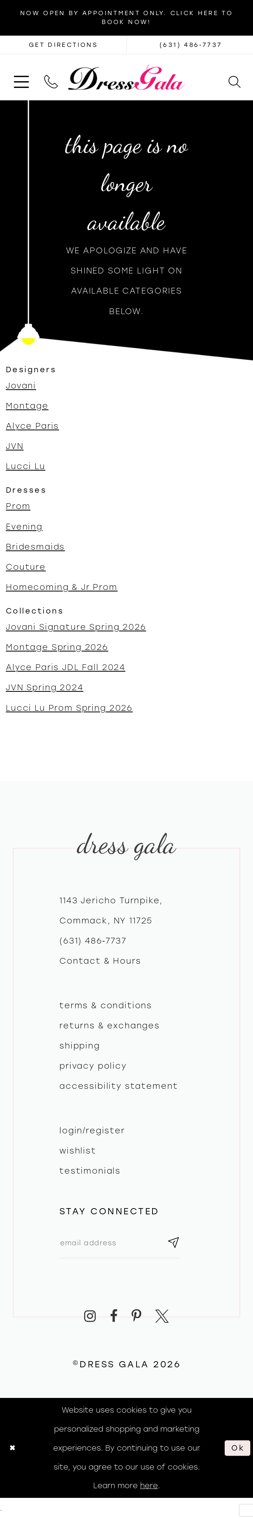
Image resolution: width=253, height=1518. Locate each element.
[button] (21, 77)
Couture (26, 567)
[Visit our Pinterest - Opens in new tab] (136, 1316)
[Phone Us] (51, 77)
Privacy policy (93, 1066)
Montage (27, 406)
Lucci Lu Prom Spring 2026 (69, 708)
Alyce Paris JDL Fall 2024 (65, 667)
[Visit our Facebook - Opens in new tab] (113, 1316)
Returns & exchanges (109, 1025)
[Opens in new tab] (63, 45)
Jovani (21, 385)
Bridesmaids (35, 547)
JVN (15, 446)
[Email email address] (120, 1243)
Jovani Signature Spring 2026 (76, 627)
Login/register (92, 1130)
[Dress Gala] (126, 77)
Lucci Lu (25, 466)
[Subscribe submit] (173, 1243)
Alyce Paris (32, 426)
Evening (24, 526)
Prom (18, 506)
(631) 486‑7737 (92, 941)
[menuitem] (21, 77)
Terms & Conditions (105, 1005)
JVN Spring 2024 (44, 687)
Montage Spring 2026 (57, 647)
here (149, 1485)
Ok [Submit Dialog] (238, 1448)
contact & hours (100, 961)
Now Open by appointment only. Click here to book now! (126, 17)
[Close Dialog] (13, 1448)
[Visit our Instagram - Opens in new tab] (90, 1316)
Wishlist (77, 1150)
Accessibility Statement (118, 1086)
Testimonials (90, 1171)
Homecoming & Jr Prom (62, 587)
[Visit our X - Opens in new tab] (161, 1316)
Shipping (79, 1045)
